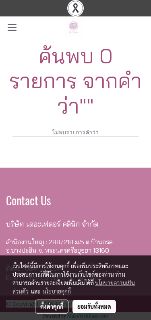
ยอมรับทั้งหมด (94, 306)
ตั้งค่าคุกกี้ (51, 306)
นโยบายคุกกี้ (57, 291)
